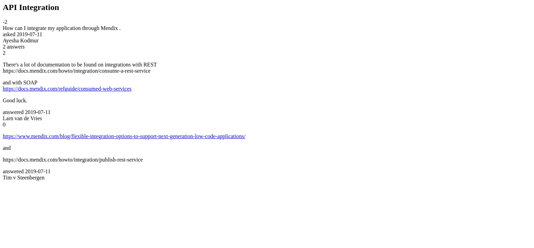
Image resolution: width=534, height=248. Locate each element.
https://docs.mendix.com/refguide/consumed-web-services (67, 89)
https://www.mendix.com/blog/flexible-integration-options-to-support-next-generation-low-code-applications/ (124, 136)
